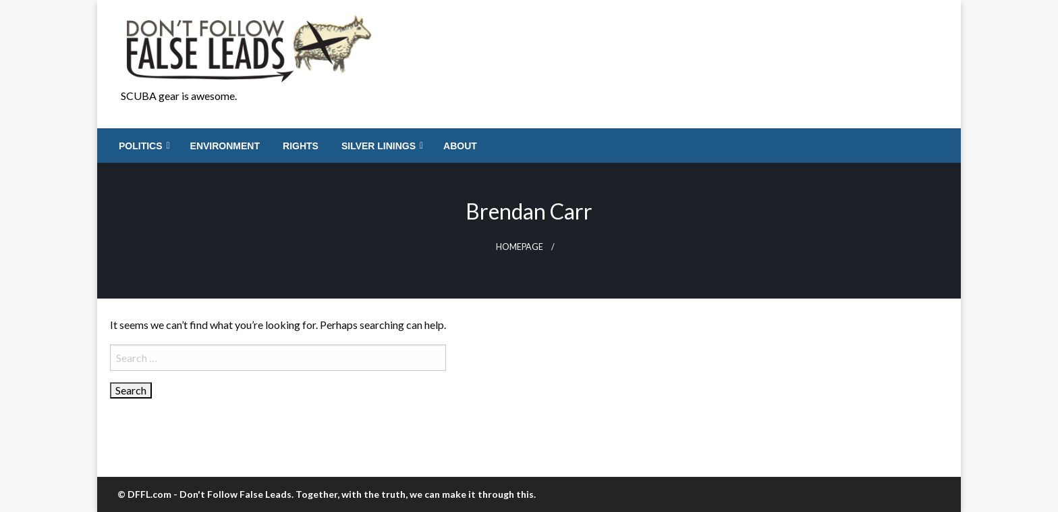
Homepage (519, 247)
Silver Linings (378, 145)
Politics (141, 145)
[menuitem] (143, 146)
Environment (225, 145)
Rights (300, 145)
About (460, 145)
